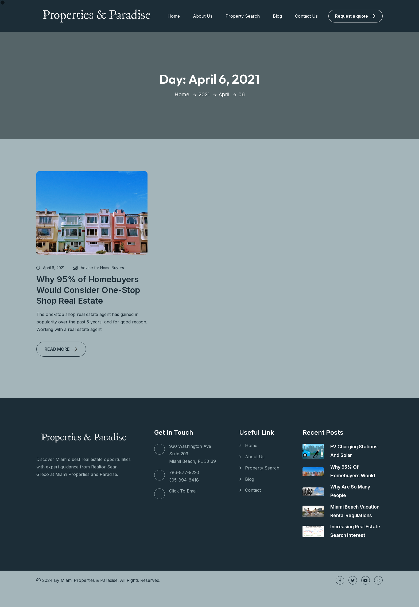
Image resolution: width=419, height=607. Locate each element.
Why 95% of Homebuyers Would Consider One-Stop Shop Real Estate (89, 290)
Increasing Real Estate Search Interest (348, 543)
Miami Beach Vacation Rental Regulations (349, 515)
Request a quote (351, 16)
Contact (253, 490)
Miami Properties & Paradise (89, 597)
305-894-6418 (184, 480)
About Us (202, 16)
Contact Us (306, 16)
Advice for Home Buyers (98, 267)
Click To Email (183, 491)
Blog (277, 16)
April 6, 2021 (50, 267)
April (224, 94)
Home (174, 16)
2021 (204, 94)
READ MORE (57, 349)
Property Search (243, 16)
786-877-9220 (184, 472)
